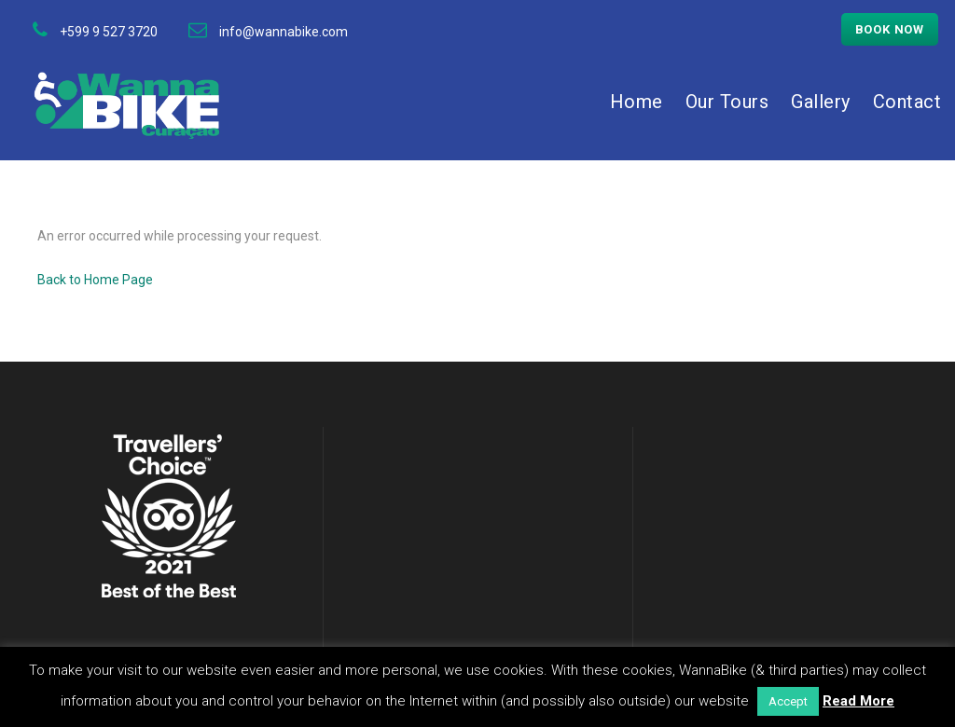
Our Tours (727, 101)
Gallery (821, 101)
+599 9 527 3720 (109, 31)
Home (636, 101)
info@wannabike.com (283, 31)
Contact (907, 101)
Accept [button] (788, 701)
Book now (889, 29)
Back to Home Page (95, 279)
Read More (858, 701)
